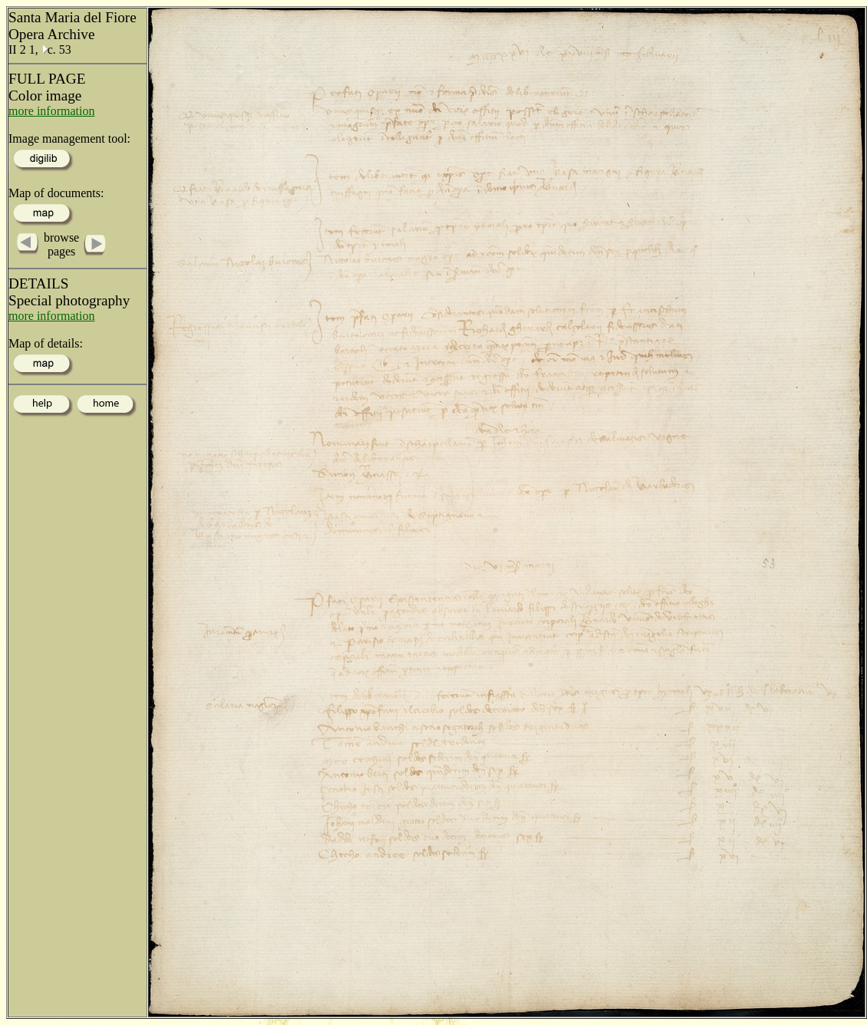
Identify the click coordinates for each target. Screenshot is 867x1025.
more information (51, 110)
